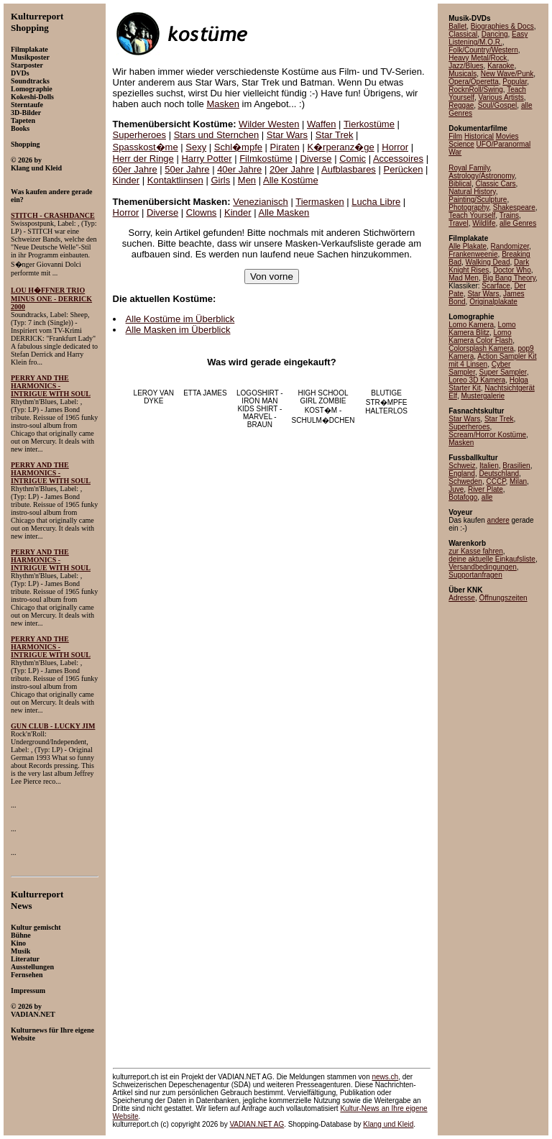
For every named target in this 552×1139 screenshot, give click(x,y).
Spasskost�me (145, 147)
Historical (479, 136)
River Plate (485, 489)
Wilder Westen (269, 124)
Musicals (462, 74)
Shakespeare (514, 207)
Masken (222, 104)
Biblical (460, 184)
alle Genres (518, 223)
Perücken (403, 169)
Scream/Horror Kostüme (487, 435)
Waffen (321, 124)
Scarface (496, 286)
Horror (395, 147)
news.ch (385, 1077)
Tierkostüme (369, 124)
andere (498, 520)
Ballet (457, 26)
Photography (468, 207)
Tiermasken (319, 201)
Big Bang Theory (508, 278)
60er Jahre (135, 169)
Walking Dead (488, 262)
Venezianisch (260, 201)
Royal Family (468, 168)
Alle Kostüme (290, 180)
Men (247, 180)
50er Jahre (187, 169)
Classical (462, 34)
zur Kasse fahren (475, 551)
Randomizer (510, 246)
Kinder (126, 180)
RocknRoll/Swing (475, 89)
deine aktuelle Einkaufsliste (491, 559)
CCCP (496, 481)
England (461, 473)
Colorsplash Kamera (481, 348)
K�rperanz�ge (340, 147)
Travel (458, 223)
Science (461, 144)
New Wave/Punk (507, 74)
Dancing (495, 34)
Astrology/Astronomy (481, 176)
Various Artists (501, 97)
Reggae (461, 105)
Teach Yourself (471, 215)
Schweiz (461, 466)
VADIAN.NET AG (256, 1124)
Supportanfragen (475, 575)
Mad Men (463, 278)
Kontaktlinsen (175, 180)
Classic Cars (495, 184)
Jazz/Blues (465, 66)
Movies (507, 136)
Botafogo (462, 497)
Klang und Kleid (388, 1124)
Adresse (461, 598)
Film (455, 136)
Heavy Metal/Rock (477, 58)
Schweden (465, 481)
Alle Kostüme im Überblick (180, 319)
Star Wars (287, 134)
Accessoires (398, 158)
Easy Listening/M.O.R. (488, 38)
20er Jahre (292, 169)
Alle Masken (283, 212)
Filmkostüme (266, 158)
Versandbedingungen (482, 567)
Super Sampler (502, 372)
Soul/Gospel (497, 105)
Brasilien (516, 466)
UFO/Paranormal (504, 144)
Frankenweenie (472, 254)
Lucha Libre (375, 201)
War (454, 152)
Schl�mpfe (238, 147)
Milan (518, 481)
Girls (220, 180)
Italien (489, 466)
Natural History (471, 192)
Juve (456, 489)
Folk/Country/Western (483, 50)
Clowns (201, 212)
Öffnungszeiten (503, 598)
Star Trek (335, 134)
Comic (352, 158)
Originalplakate (493, 302)
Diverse (315, 158)
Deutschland (499, 473)
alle (487, 497)
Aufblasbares (348, 169)
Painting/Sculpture (477, 199)
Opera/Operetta (473, 82)
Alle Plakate (467, 246)
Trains (509, 215)
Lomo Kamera (471, 325)
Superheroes (139, 134)
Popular (514, 82)
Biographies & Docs (502, 26)
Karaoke (500, 66)
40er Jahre (239, 169)
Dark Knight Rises (488, 266)
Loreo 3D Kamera (476, 380)
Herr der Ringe (143, 158)
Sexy (195, 147)
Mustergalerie (483, 396)
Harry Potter (206, 158)
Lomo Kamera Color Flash (480, 336)
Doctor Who (512, 270)
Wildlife (483, 223)
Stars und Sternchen (216, 134)
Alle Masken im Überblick (178, 329)
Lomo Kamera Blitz (481, 329)
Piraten (285, 147)
